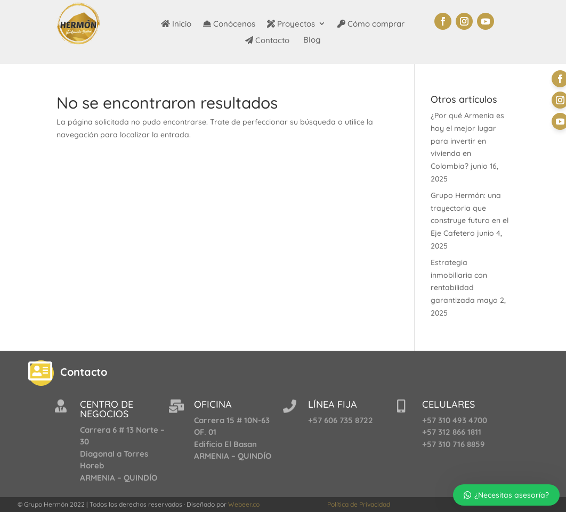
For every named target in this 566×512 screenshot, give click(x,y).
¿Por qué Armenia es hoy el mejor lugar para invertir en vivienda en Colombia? (467, 141)
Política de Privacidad (358, 504)
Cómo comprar (371, 24)
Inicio (176, 24)
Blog (310, 40)
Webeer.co (244, 504)
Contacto (267, 40)
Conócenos (229, 24)
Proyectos (291, 24)
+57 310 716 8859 (453, 444)
